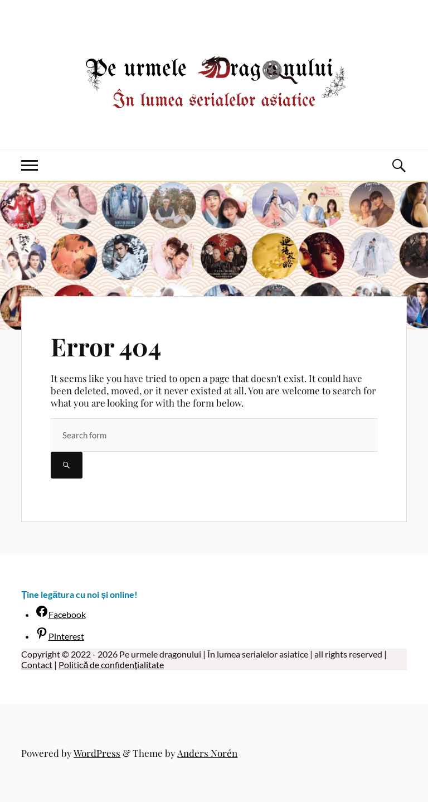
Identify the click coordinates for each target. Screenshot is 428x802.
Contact (36, 664)
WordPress (97, 753)
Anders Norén (207, 753)
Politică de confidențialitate (111, 664)
